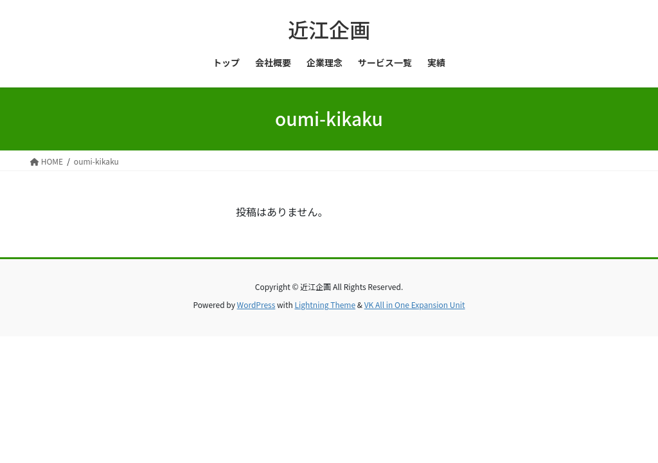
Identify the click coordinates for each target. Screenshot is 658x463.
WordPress (256, 304)
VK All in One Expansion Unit (414, 304)
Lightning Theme (324, 304)
